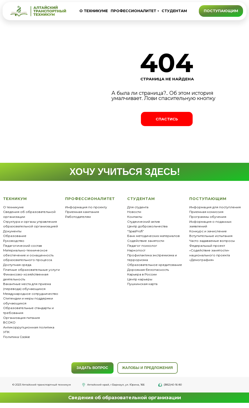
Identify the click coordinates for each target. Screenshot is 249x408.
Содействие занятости (145, 241)
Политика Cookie (16, 337)
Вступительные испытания (210, 236)
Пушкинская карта (142, 284)
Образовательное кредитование (154, 265)
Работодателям (78, 217)
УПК (6, 332)
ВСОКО (9, 322)
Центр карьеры (139, 279)
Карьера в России (142, 274)
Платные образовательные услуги (31, 270)
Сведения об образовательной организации (124, 398)
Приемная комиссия (206, 212)
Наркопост (136, 250)
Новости (134, 212)
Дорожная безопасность (148, 270)
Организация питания (21, 318)
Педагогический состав (22, 246)
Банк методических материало (152, 236)
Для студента (137, 207)
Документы (12, 231)
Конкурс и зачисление (208, 231)
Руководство (13, 241)
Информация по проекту (86, 207)
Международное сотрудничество (30, 294)
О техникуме (13, 207)
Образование (14, 236)
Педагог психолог (142, 246)
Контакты (134, 217)
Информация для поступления (215, 207)
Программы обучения (207, 217)
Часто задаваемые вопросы (212, 241)
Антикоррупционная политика (28, 327)
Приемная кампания (82, 212)
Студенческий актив (143, 222)
